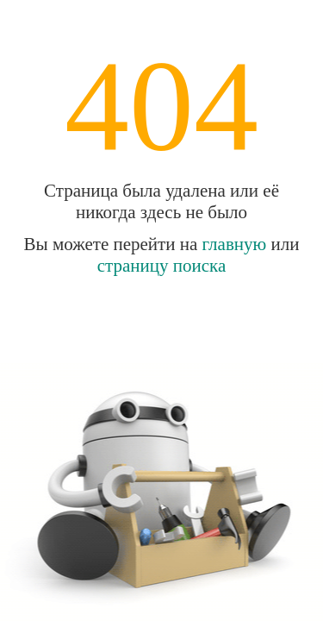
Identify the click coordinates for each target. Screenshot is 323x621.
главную (234, 244)
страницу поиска (162, 265)
